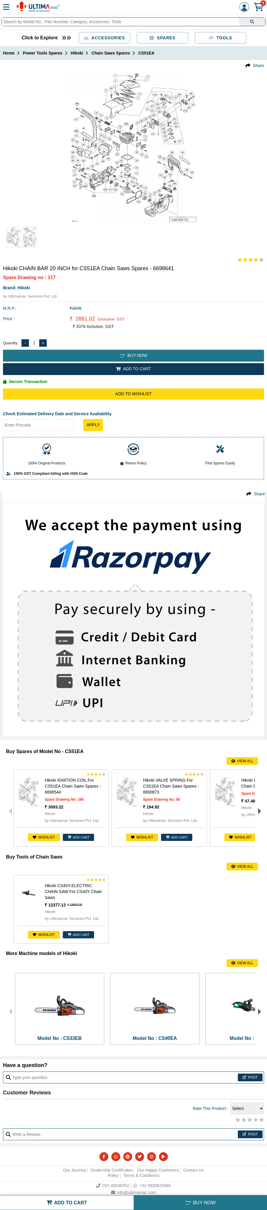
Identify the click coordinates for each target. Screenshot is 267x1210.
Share (258, 65)
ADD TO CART (133, 368)
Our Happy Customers (158, 1170)
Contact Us (193, 1170)
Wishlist (44, 837)
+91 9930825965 (152, 1185)
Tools (220, 37)
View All (242, 761)
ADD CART (79, 837)
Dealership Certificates (112, 1170)
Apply (93, 424)
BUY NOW (133, 355)
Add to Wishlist (133, 393)
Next (258, 808)
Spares (162, 37)
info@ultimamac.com (133, 1192)
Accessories (104, 37)
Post (250, 1077)
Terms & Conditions (141, 1175)
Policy (112, 1175)
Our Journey (74, 1170)
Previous (9, 808)
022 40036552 (112, 1185)
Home (9, 53)
